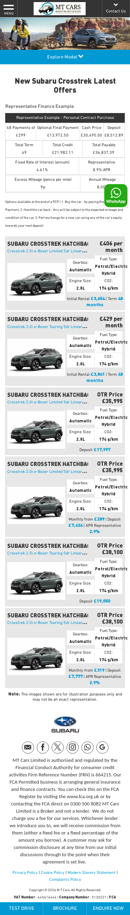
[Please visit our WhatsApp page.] (87, 747)
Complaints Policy (65, 880)
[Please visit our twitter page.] (58, 747)
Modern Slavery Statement (91, 873)
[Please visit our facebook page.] (43, 747)
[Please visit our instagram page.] (73, 747)
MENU (8, 9)
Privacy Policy (25, 873)
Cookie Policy (52, 873)
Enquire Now (108, 908)
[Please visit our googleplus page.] (102, 747)
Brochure (65, 908)
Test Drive (21, 908)
